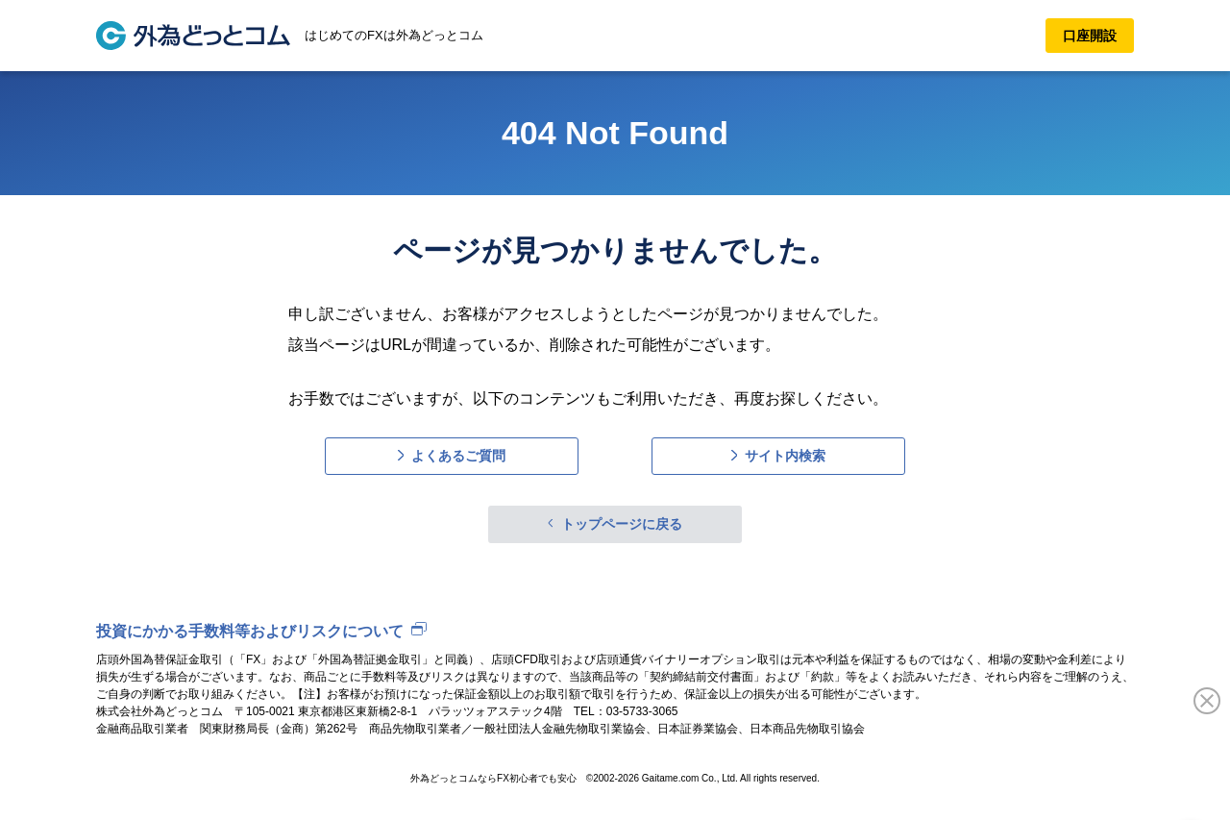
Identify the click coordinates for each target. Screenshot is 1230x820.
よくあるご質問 (458, 455)
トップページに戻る (621, 524)
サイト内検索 (785, 455)
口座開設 (1090, 35)
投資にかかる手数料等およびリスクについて (250, 631)
